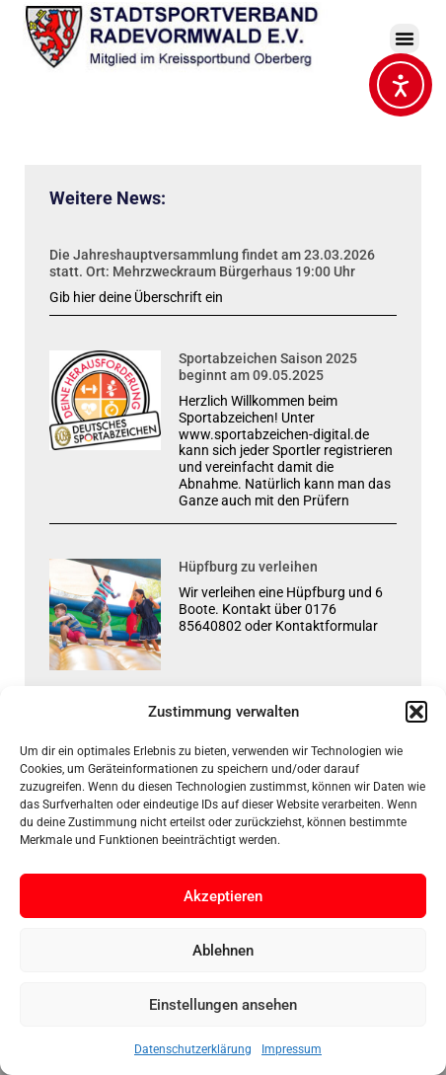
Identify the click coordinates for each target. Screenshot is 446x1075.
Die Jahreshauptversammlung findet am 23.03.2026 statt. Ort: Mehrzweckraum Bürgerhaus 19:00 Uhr (212, 263)
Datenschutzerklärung (193, 1049)
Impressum (291, 1049)
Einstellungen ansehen (223, 1005)
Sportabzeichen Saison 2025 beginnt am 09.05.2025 (268, 366)
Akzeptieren (223, 896)
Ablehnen (223, 951)
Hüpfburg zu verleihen (248, 567)
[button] (416, 712)
